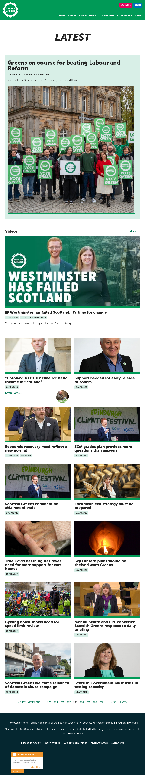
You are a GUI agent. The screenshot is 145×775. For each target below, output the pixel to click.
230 (56, 702)
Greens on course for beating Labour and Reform (64, 65)
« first (21, 702)
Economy (26, 456)
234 (82, 702)
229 (49, 702)
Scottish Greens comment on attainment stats (31, 506)
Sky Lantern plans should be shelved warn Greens (100, 563)
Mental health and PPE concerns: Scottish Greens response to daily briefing (105, 626)
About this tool (36, 767)
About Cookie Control (14, 754)
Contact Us (117, 742)
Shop (138, 15)
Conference (124, 15)
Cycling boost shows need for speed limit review (32, 624)
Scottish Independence (33, 317)
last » (123, 702)
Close (40, 754)
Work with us (52, 742)
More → (134, 231)
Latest (72, 15)
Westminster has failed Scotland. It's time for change (58, 312)
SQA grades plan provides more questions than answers (103, 448)
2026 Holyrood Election (36, 74)
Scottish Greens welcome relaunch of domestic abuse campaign (37, 685)
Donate (125, 4)
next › (114, 702)
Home (61, 15)
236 (95, 702)
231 (62, 702)
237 (101, 702)
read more (17, 771)
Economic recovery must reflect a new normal (36, 448)
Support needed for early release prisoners (104, 380)
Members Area (99, 742)
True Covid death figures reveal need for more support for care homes (34, 565)
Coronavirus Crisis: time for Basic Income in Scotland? (36, 380)
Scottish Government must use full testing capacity (106, 685)
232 (69, 702)
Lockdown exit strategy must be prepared (103, 506)
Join (138, 4)
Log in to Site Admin (75, 742)
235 (88, 702)
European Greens (31, 742)
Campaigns (107, 15)
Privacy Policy (75, 733)
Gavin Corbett (13, 392)
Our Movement (88, 15)
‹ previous (34, 702)
